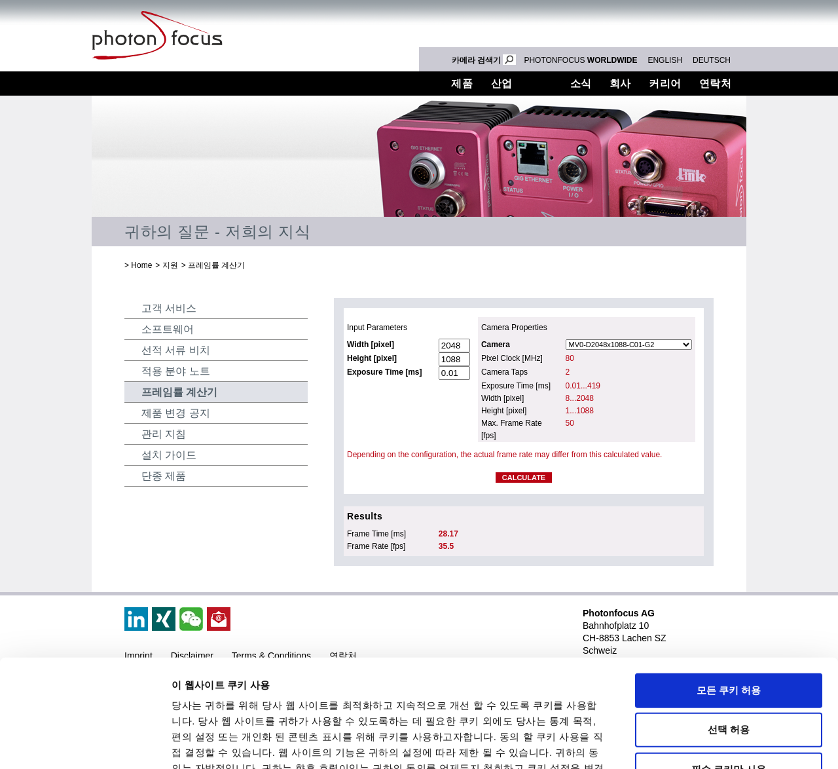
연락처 (715, 83)
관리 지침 (163, 434)
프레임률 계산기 (216, 265)
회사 (620, 83)
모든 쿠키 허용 (729, 596)
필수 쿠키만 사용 (728, 675)
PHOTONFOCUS (580, 60)
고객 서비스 (168, 308)
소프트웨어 (167, 329)
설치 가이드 (168, 454)
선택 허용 (729, 636)
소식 (581, 83)
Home (141, 265)
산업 (502, 83)
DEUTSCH (712, 60)
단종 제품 (163, 475)
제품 (462, 83)
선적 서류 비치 (175, 350)
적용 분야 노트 (175, 371)
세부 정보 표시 (602, 743)
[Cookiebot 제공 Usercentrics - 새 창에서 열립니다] (84, 743)
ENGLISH (664, 60)
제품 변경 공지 (175, 413)
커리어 (665, 83)
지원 (541, 83)
